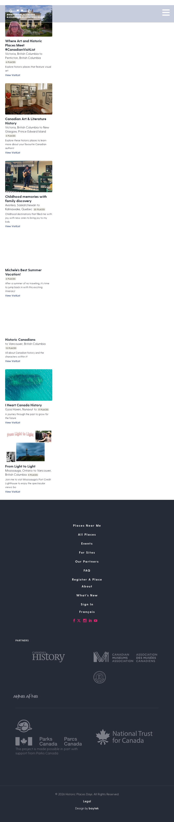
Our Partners (87, 561)
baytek (94, 808)
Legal (87, 801)
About (87, 586)
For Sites (87, 552)
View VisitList (12, 75)
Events (87, 543)
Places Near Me (87, 525)
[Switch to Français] (87, 612)
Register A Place (87, 579)
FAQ (87, 570)
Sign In (87, 604)
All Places (87, 534)
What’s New (87, 595)
